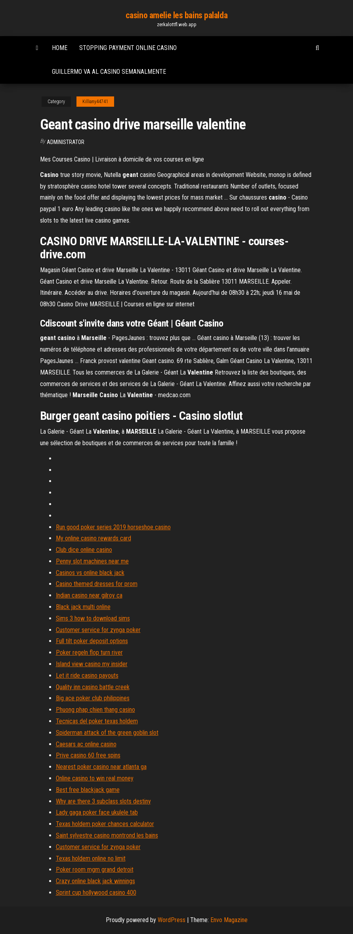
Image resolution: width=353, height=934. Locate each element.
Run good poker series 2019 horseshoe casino (113, 527)
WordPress (171, 920)
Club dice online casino (84, 549)
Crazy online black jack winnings (95, 881)
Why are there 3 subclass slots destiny (103, 801)
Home (59, 48)
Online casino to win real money (95, 778)
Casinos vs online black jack (90, 573)
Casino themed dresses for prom (96, 584)
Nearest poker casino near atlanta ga (101, 767)
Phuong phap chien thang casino (95, 709)
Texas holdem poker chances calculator (105, 824)
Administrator (65, 142)
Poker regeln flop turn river (89, 652)
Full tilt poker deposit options (92, 641)
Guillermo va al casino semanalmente (109, 71)
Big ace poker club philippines (93, 698)
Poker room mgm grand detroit (95, 869)
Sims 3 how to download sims (93, 618)
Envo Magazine (229, 920)
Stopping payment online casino (128, 48)
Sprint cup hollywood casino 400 (96, 892)
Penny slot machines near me (92, 561)
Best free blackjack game (88, 790)
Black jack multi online (83, 607)
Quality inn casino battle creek (93, 687)
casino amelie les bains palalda (176, 15)
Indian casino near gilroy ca (89, 595)
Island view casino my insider (92, 664)
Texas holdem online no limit (91, 858)
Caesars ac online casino (86, 744)
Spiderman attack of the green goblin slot (107, 732)
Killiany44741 (95, 101)
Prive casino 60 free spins (88, 755)
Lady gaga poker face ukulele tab (97, 812)
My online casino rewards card (93, 538)
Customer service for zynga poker (98, 630)
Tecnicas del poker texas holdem (97, 721)
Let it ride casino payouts (87, 675)
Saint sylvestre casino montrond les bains (107, 835)
